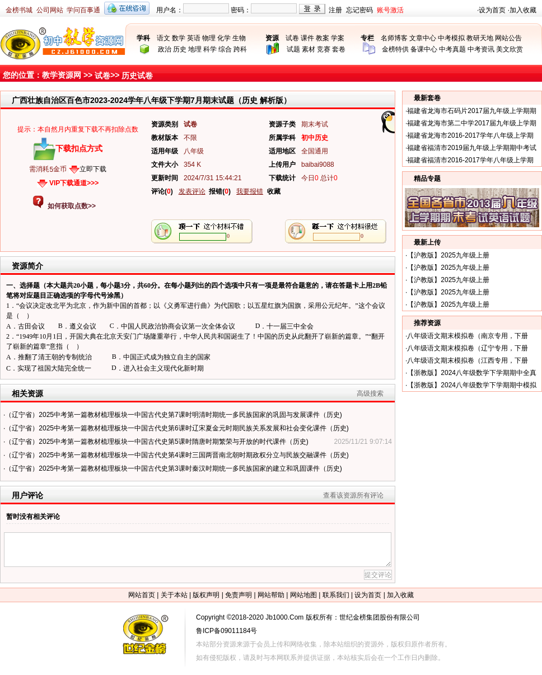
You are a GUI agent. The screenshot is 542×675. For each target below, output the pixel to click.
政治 (164, 49)
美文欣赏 (509, 49)
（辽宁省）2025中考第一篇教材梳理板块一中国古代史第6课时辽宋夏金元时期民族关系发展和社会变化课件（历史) (176, 428)
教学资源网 (61, 75)
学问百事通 (83, 10)
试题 (293, 49)
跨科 (240, 49)
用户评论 (27, 495)
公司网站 (49, 10)
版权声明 (206, 595)
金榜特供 (395, 49)
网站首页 (141, 595)
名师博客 (394, 38)
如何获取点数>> (72, 206)
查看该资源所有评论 (353, 495)
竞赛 (323, 49)
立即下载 (93, 169)
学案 (337, 38)
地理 (195, 49)
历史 (179, 49)
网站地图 (303, 595)
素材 (308, 49)
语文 (163, 38)
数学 (178, 38)
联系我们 (336, 595)
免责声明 (238, 595)
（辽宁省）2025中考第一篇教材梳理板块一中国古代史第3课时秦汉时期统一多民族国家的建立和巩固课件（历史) (173, 468)
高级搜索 (370, 393)
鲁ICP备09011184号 (226, 631)
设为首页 (492, 10)
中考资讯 (481, 49)
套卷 (338, 49)
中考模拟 (451, 38)
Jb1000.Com (284, 617)
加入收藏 (523, 10)
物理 (209, 38)
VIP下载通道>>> (74, 183)
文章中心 (422, 38)
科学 (210, 49)
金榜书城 (19, 10)
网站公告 (508, 38)
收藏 (274, 191)
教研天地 (479, 38)
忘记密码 (359, 10)
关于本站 (174, 595)
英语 (193, 38)
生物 (239, 38)
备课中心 (423, 49)
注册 (335, 10)
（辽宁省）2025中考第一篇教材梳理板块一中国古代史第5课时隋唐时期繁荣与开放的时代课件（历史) (156, 442)
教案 (322, 38)
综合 (225, 49)
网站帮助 (271, 595)
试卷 (292, 38)
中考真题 (452, 49)
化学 (224, 38)
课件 (307, 38)
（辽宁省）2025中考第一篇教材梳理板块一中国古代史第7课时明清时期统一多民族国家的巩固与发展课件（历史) (173, 415)
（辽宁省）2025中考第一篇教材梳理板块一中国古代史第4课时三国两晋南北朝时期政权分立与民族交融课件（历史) (176, 455)
